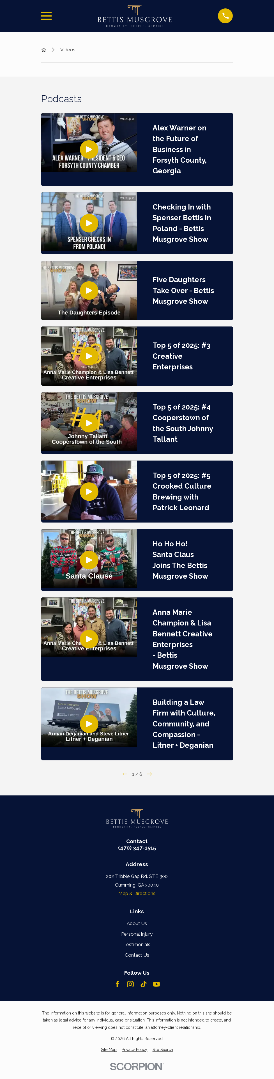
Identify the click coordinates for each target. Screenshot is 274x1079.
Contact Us (137, 955)
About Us (137, 923)
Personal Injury (137, 934)
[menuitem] (109, 1049)
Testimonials (136, 944)
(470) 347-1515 (137, 847)
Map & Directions (136, 893)
